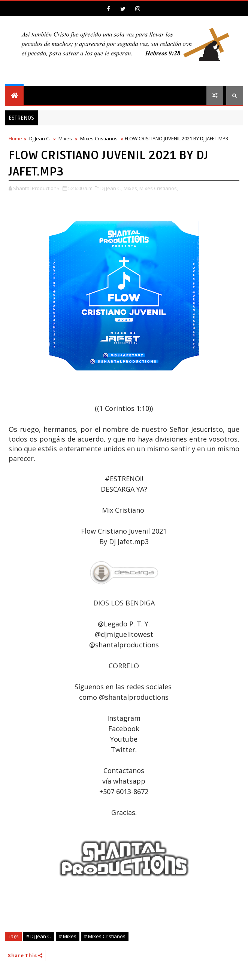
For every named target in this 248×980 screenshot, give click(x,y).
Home (15, 138)
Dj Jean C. (39, 138)
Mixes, (131, 188)
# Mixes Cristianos (104, 936)
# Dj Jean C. (38, 936)
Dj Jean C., (111, 188)
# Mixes (67, 936)
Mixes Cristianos (99, 138)
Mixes (65, 138)
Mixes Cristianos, (158, 188)
